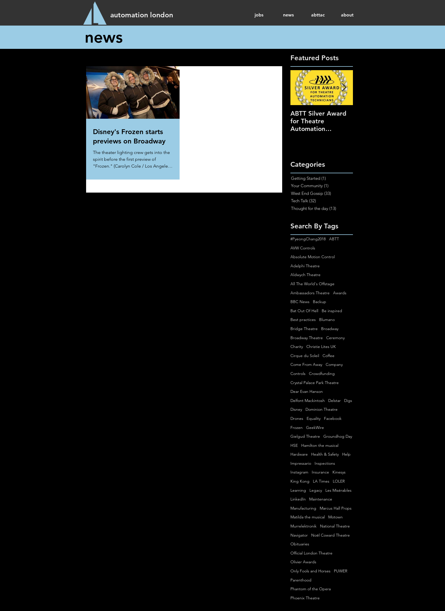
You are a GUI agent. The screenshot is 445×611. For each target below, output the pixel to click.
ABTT (334, 238)
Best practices (303, 319)
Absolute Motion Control (312, 256)
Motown (335, 517)
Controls (297, 373)
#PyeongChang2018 (308, 238)
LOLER (339, 481)
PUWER (340, 571)
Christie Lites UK (321, 346)
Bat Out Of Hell (304, 310)
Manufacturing (303, 508)
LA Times (321, 481)
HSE (294, 445)
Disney (296, 409)
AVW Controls (302, 248)
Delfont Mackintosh (307, 400)
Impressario (300, 463)
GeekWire (315, 427)
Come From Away (306, 364)
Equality (314, 418)
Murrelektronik (303, 526)
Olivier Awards (303, 561)
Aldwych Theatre (305, 274)
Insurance (320, 472)
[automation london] (141, 15)
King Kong (299, 481)
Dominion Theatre (321, 409)
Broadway (329, 328)
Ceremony (335, 337)
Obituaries (299, 544)
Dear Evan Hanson (306, 391)
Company (334, 364)
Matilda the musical (307, 517)
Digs (348, 400)
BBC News (299, 301)
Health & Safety (325, 454)
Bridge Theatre (304, 328)
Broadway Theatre (306, 337)
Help (346, 454)
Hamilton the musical (319, 445)
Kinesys (339, 472)
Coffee (328, 355)
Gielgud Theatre (305, 436)
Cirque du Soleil (304, 355)
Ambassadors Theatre (310, 292)
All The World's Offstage (312, 283)
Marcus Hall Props (336, 508)
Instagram (299, 472)
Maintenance (320, 499)
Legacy (315, 490)
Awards (339, 292)
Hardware (299, 454)
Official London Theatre (311, 553)
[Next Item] (343, 87)
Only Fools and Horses (310, 571)
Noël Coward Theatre (330, 535)
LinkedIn (298, 499)
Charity (296, 346)
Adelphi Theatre (305, 265)
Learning (298, 490)
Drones (296, 418)
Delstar (334, 400)
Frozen (296, 427)
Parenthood (300, 580)
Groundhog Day (337, 436)
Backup (319, 301)
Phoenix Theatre (305, 597)
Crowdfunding (322, 373)
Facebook (333, 418)
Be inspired (332, 310)
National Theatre (335, 526)
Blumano (327, 319)
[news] (106, 37)
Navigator (299, 535)
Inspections (325, 463)
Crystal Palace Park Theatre (314, 382)
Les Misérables (338, 490)
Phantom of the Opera (310, 588)
